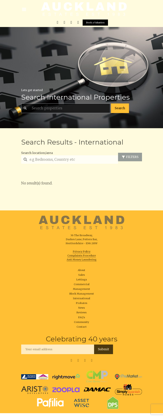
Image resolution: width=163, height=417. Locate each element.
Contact (82, 327)
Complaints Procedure (81, 256)
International (81, 299)
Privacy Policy (81, 252)
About (81, 271)
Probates (81, 304)
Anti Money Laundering (82, 260)
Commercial (81, 285)
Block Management (81, 294)
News (81, 308)
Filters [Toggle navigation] (130, 158)
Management (81, 289)
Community (81, 323)
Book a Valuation (95, 22)
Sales (81, 275)
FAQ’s (81, 318)
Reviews (81, 313)
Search (120, 108)
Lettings (81, 280)
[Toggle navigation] (24, 9)
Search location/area (37, 154)
